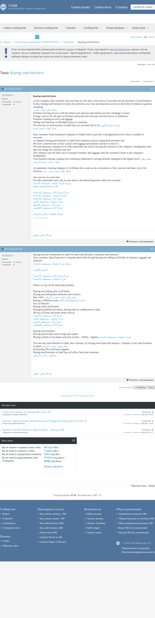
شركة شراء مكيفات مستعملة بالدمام (52, 183)
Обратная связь (139, 485)
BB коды (48, 447)
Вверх (151, 387)
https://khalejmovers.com (45, 186)
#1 (152, 88)
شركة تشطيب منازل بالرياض (48, 214)
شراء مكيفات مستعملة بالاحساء (49, 195)
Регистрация (136, 37)
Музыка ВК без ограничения (133, 532)
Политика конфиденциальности (138, 552)
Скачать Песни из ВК (51, 537)
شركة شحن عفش (42, 235)
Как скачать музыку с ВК (53, 514)
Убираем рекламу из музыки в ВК (136, 518)
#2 (152, 248)
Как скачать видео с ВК (52, 518)
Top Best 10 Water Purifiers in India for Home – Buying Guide (33, 429)
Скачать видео (102, 7)
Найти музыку (94, 514)
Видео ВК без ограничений (132, 527)
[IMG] (47, 454)
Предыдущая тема (69, 395)
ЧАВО (5, 541)
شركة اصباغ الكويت (110, 125)
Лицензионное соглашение (136, 548)
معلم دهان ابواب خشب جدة (57, 171)
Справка (71, 28)
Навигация (138, 28)
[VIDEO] (49, 457)
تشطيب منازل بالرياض (44, 355)
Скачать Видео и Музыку (53, 541)
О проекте (122, 7)
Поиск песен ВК (48, 532)
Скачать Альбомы (95, 523)
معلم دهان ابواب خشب (45, 110)
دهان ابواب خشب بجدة (44, 128)
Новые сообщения (15, 28)
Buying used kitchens (26, 72)
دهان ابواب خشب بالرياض (54, 346)
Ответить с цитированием (140, 241)
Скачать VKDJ (142, 7)
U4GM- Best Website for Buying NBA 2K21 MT (26, 412)
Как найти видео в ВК (51, 527)
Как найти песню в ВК (52, 523)
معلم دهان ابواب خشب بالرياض (60, 297)
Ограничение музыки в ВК (132, 514)
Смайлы (48, 450)
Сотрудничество (11, 527)
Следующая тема (86, 395)
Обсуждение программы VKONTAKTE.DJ (36, 42)
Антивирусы (9, 523)
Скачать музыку (80, 7)
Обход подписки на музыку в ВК (135, 523)
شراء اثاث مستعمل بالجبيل (47, 204)
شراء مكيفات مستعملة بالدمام (115, 337)
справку (70, 49)
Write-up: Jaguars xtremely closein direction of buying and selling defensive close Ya (44, 421)
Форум (6, 42)
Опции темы (134, 81)
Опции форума (115, 28)
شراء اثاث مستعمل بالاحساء (47, 198)
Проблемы (68, 42)
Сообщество (91, 28)
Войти (151, 37)
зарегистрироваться (120, 49)
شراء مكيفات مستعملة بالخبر (48, 201)
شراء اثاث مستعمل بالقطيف (47, 207)
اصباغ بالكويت (40, 269)
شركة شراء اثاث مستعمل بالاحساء (51, 192)
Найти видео (93, 527)
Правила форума (53, 466)
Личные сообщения (46, 28)
